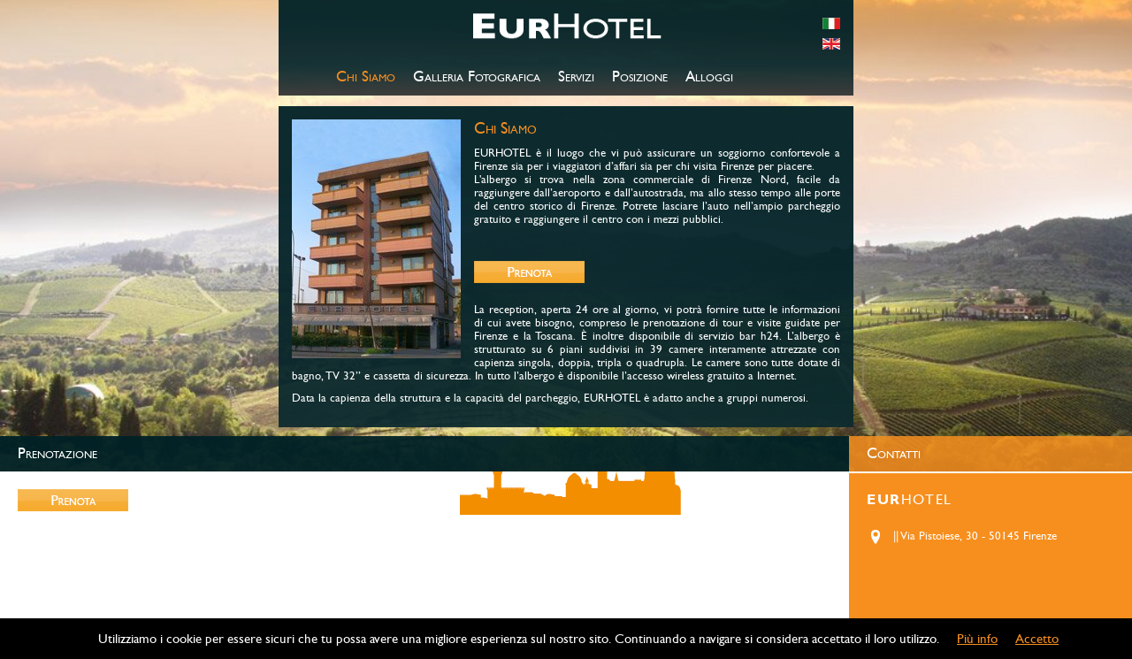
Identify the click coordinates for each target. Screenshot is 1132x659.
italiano (831, 23)
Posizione (640, 77)
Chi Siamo (365, 77)
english (831, 44)
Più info (977, 639)
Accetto (1037, 639)
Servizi (576, 77)
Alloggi (709, 77)
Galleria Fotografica (476, 77)
